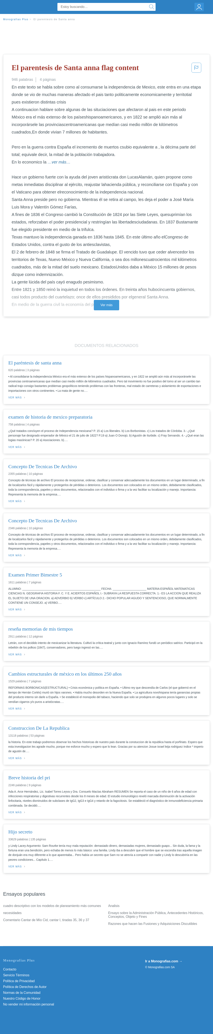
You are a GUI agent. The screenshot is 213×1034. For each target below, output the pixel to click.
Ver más (106, 305)
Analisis (113, 906)
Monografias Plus (15, 19)
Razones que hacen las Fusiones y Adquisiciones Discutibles (152, 923)
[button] (196, 69)
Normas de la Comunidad (21, 992)
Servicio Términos (16, 975)
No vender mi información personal (28, 1004)
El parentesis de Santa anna (54, 19)
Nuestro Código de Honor (21, 998)
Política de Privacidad (19, 981)
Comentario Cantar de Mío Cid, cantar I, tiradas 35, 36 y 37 (46, 920)
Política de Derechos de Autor (25, 987)
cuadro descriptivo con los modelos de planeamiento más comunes (52, 906)
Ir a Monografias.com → (163, 961)
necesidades (12, 913)
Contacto (9, 969)
